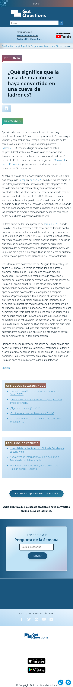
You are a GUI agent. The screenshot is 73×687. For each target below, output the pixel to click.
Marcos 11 (59, 160)
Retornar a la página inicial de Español (36, 493)
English (6, 367)
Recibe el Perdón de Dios (29, 39)
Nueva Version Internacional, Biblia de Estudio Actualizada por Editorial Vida (34, 458)
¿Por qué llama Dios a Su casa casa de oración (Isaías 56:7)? (34, 392)
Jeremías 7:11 (51, 224)
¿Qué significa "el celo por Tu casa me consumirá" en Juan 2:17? (36, 420)
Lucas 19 (7, 164)
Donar (36, 3)
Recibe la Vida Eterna (27, 35)
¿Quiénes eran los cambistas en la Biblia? (32, 413)
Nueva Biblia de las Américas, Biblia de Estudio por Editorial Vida (37, 450)
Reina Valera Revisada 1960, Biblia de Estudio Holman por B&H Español (34, 467)
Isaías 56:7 (35, 180)
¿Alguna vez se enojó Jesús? (24, 408)
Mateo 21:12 (9, 148)
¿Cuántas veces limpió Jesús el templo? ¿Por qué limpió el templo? (36, 401)
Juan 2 (16, 164)
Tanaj (22, 180)
